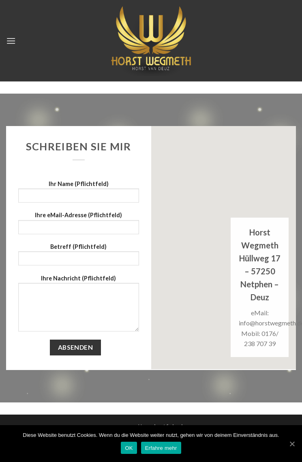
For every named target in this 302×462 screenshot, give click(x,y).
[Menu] (11, 41)
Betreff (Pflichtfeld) (78, 257)
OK (129, 448)
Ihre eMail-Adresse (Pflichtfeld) (78, 226)
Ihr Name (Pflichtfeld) (78, 194)
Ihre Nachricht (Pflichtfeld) (78, 306)
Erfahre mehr (161, 448)
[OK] (292, 444)
